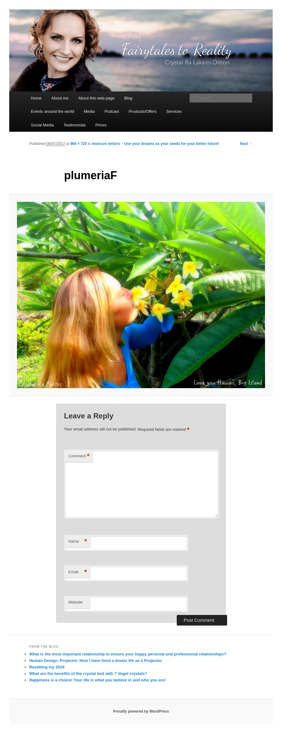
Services (174, 111)
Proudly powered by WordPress (141, 711)
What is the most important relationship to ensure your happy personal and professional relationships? (127, 654)
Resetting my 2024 (46, 667)
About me (59, 98)
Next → (246, 144)
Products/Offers (142, 111)
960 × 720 (78, 144)
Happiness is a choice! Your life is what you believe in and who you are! (97, 680)
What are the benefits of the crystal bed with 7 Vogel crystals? (88, 673)
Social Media (42, 125)
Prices (100, 125)
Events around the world (52, 111)
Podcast (112, 111)
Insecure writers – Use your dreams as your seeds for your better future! (155, 144)
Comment (79, 456)
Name (77, 541)
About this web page (96, 98)
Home (36, 98)
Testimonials (75, 125)
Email (77, 572)
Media (89, 111)
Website (75, 602)
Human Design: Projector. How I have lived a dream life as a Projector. (96, 660)
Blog (128, 98)
